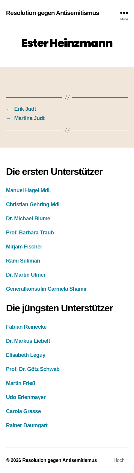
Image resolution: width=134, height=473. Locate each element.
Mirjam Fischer (24, 247)
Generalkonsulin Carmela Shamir (46, 289)
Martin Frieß (20, 383)
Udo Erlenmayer (26, 397)
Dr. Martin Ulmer (26, 275)
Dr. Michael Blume (28, 219)
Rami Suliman (23, 261)
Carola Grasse (23, 411)
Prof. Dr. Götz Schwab (33, 369)
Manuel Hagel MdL (28, 190)
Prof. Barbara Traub (30, 233)
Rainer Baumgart (26, 425)
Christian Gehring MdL (33, 204)
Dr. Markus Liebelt (28, 341)
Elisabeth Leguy (25, 355)
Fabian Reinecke (26, 327)
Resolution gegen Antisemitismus (52, 13)
